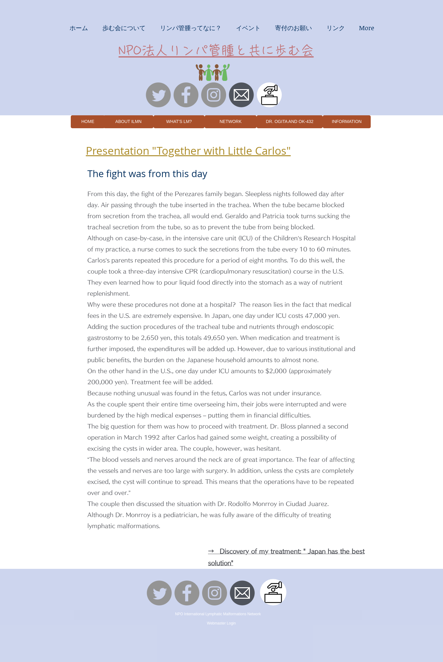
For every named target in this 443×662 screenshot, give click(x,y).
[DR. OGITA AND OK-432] (290, 121)
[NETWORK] (231, 121)
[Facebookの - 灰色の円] (186, 94)
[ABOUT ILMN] (128, 121)
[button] (78, 27)
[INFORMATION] (347, 121)
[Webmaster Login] (221, 623)
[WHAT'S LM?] (179, 121)
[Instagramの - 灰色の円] (213, 94)
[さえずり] (158, 94)
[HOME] (88, 121)
